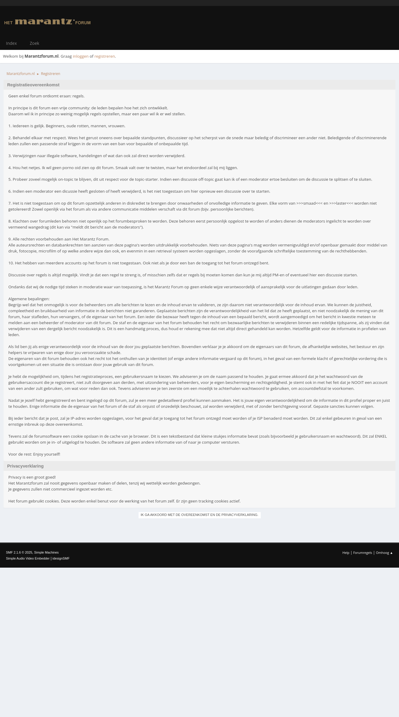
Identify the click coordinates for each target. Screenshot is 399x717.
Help (345, 552)
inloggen (81, 56)
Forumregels (362, 552)
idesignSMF (61, 558)
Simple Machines (46, 552)
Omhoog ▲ (384, 552)
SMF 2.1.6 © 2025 (19, 552)
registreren (104, 56)
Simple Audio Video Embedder (28, 558)
